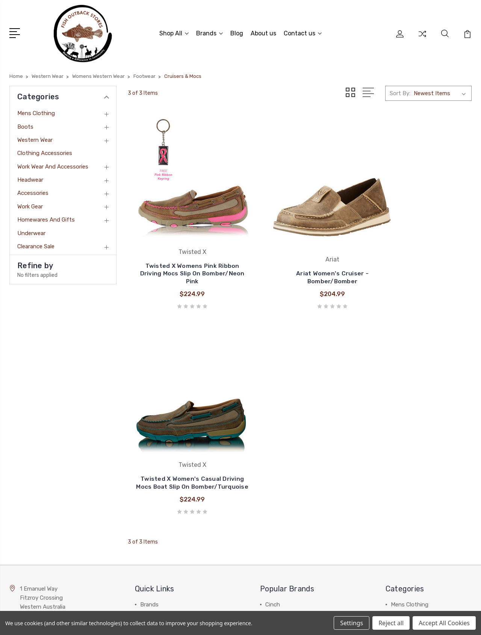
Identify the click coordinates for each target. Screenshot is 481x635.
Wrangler (276, 398)
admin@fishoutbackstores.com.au (57, 527)
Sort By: (400, 91)
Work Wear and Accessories (52, 164)
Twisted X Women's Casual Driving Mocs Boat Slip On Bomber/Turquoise (418, 251)
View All (275, 444)
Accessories (32, 191)
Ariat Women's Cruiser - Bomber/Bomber (299, 254)
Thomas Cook (283, 432)
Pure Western (282, 421)
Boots (25, 124)
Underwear (31, 231)
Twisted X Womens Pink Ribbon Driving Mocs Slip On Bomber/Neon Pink (181, 251)
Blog (236, 32)
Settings (351, 623)
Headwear (30, 177)
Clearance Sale (35, 244)
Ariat (271, 410)
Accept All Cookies (444, 623)
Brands (209, 32)
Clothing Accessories (44, 151)
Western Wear (35, 137)
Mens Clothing (36, 111)
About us (263, 32)
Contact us (303, 32)
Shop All (174, 32)
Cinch (272, 376)
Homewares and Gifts (46, 217)
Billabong (277, 387)
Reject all (391, 623)
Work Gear (30, 204)
